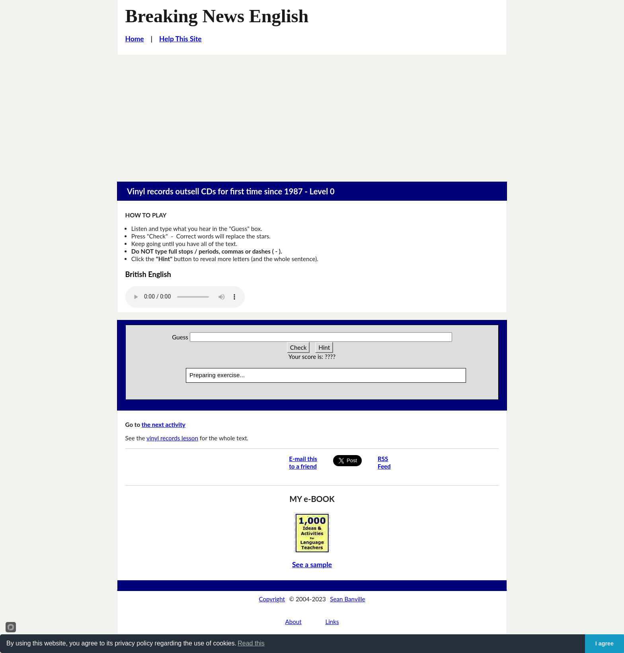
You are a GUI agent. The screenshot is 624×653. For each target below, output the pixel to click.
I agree (604, 643)
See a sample (312, 564)
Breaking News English (217, 16)
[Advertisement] (312, 114)
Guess (180, 337)
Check (298, 347)
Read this (251, 643)
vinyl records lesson (172, 438)
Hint (324, 347)
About (293, 621)
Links (332, 621)
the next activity (163, 424)
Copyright (272, 599)
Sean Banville (347, 599)
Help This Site (180, 39)
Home (134, 39)
